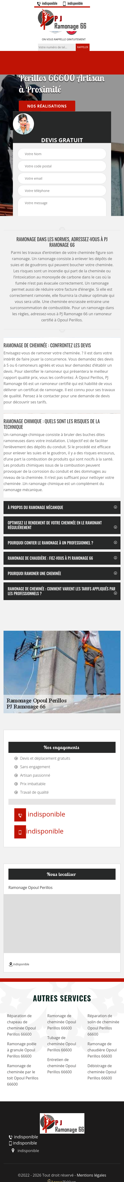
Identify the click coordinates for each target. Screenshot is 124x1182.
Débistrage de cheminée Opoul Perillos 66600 (101, 1072)
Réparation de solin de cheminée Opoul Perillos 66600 (103, 1025)
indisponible (47, 3)
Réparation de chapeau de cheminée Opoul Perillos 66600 (21, 1025)
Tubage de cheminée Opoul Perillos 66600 (61, 1044)
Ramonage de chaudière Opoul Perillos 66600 (101, 1050)
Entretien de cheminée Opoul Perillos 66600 (61, 1065)
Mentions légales (91, 1175)
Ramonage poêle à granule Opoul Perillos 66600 (21, 1050)
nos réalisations (47, 106)
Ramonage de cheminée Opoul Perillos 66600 (61, 1022)
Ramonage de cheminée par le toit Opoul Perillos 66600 (22, 1075)
